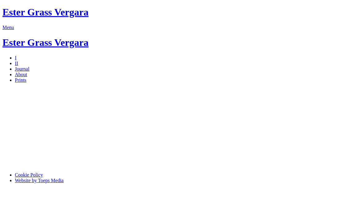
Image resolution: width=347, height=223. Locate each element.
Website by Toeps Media (39, 180)
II (16, 63)
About (21, 74)
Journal (22, 69)
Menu (8, 27)
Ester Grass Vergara (45, 12)
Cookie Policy (29, 174)
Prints (20, 80)
